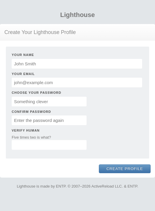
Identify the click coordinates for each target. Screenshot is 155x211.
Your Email (23, 74)
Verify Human (26, 130)
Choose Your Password (36, 92)
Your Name (23, 55)
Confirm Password (31, 111)
